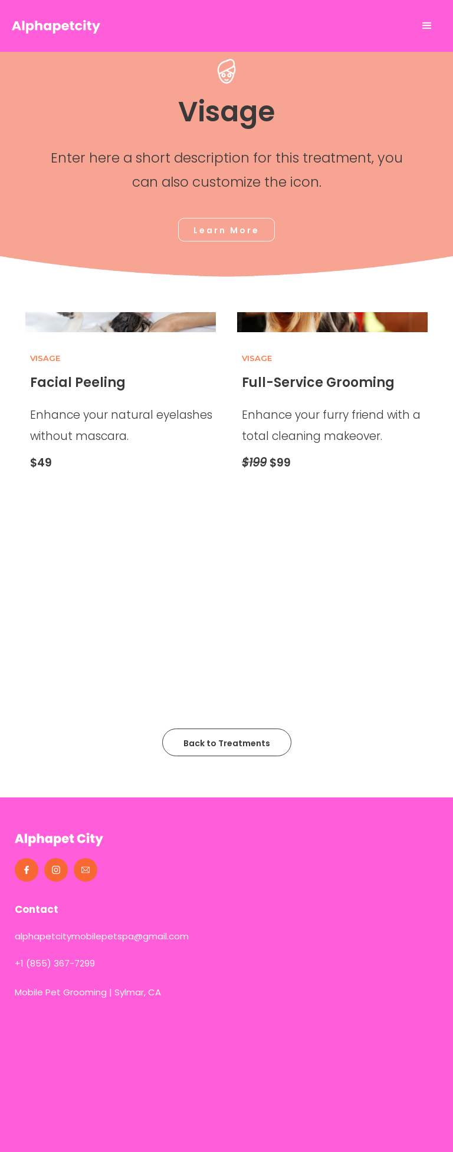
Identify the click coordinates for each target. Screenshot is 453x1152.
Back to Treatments (226, 743)
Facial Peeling (78, 382)
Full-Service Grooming (318, 382)
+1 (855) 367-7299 (55, 963)
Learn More (226, 230)
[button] (427, 26)
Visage (45, 358)
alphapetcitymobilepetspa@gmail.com (102, 936)
